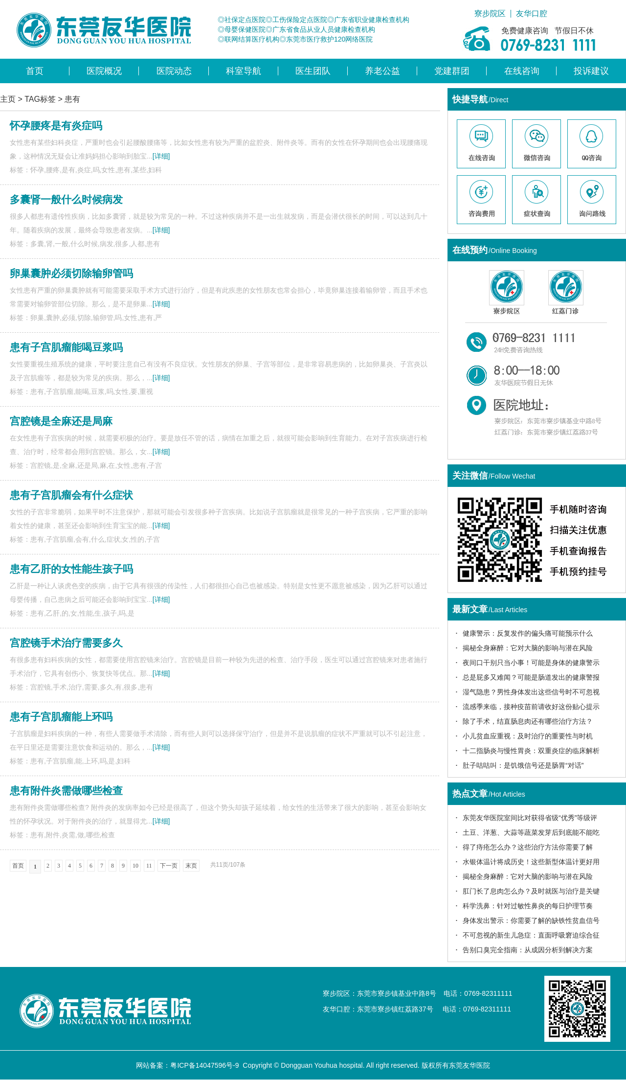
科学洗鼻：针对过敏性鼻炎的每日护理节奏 (528, 906)
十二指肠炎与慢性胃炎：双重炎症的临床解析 (531, 751)
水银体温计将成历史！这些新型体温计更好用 (531, 862)
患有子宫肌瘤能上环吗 (61, 716)
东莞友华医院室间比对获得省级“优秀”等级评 (530, 818)
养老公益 (382, 71)
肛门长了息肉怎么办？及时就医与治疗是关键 (531, 891)
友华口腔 (531, 14)
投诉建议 (591, 71)
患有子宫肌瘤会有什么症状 (71, 495)
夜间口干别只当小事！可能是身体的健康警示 (531, 662)
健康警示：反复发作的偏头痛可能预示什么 (528, 633)
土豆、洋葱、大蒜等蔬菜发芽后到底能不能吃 (531, 832)
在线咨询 (521, 71)
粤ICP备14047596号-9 (204, 1065)
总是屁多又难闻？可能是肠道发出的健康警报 (531, 677)
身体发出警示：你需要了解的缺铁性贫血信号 (531, 920)
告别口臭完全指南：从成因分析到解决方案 (528, 950)
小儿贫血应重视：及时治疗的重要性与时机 (528, 736)
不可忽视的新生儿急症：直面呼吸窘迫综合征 (531, 935)
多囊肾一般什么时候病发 (66, 199)
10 (135, 865)
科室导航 (243, 71)
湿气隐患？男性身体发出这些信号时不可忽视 (531, 692)
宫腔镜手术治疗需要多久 (66, 642)
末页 (191, 865)
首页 (35, 71)
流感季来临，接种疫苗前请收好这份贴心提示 (531, 707)
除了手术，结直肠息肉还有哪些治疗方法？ (528, 721)
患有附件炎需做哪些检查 (66, 790)
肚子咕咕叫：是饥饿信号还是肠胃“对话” (523, 765)
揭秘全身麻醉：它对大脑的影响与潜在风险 (528, 648)
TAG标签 (40, 99)
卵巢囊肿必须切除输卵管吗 (71, 273)
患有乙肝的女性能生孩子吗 (71, 568)
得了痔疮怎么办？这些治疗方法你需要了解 (528, 847)
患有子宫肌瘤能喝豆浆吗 (66, 347)
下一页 (169, 865)
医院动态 (174, 71)
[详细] (161, 156)
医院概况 (104, 71)
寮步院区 (490, 14)
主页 (8, 99)
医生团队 (313, 71)
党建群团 (452, 71)
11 (149, 865)
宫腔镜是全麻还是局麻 (61, 421)
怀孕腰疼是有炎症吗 (56, 125)
